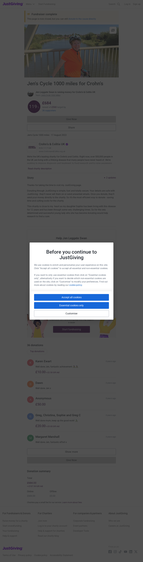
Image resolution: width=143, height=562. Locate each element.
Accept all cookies (72, 297)
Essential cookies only (71, 305)
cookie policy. (76, 285)
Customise (71, 313)
